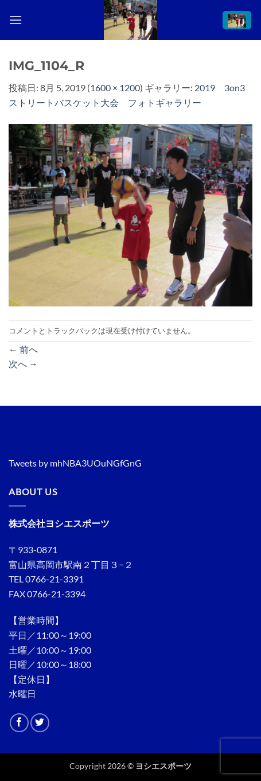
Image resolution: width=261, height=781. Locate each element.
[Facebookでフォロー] (19, 722)
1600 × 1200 (115, 87)
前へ (23, 349)
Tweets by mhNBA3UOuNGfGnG (75, 462)
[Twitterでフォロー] (39, 722)
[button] (15, 20)
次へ (23, 363)
